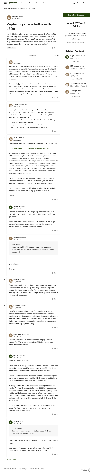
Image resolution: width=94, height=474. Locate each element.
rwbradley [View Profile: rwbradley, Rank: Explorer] (82, 69)
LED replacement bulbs (76, 66)
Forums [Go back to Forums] (22, 8)
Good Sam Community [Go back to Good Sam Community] (11, 8)
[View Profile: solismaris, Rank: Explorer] (9, 17)
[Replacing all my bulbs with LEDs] (17, 63)
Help (42, 468)
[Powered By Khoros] (85, 469)
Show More (11, 460)
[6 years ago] (74, 86)
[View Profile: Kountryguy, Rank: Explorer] (67, 57)
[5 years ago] (74, 58)
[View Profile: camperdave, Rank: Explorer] (11, 62)
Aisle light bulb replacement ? (75, 91)
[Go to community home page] (12, 2)
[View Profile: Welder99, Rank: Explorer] (67, 84)
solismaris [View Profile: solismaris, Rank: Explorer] (15, 16)
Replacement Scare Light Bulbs (77, 56)
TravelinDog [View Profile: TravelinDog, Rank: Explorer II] (17, 104)
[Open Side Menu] (5, 2)
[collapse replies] (5, 61)
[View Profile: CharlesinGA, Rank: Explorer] (11, 139)
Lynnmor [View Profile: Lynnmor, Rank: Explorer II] (16, 279)
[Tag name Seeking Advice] (11, 48)
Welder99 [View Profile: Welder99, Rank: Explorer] (84, 86)
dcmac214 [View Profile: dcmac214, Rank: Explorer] (16, 206)
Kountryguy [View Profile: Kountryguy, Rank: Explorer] (75, 61)
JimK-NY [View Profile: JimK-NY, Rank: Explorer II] (16, 355)
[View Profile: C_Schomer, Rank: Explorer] (11, 307)
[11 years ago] (74, 76)
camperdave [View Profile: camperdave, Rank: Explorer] (17, 61)
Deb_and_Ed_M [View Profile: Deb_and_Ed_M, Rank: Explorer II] (18, 334)
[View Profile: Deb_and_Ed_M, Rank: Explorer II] (11, 335)
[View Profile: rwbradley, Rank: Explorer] (67, 67)
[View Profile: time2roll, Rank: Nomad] (11, 422)
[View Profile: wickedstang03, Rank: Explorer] (67, 74)
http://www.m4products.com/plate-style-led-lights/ (29, 148)
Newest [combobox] (57, 55)
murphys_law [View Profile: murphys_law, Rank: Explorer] (76, 96)
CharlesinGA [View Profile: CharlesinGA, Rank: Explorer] (17, 138)
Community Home (10, 468)
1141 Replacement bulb (78, 83)
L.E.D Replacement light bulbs (77, 73)
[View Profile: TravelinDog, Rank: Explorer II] (11, 105)
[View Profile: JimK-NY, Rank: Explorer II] (11, 356)
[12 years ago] (73, 69)
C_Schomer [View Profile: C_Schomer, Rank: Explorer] (16, 305)
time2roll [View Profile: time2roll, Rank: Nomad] (16, 421)
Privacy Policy (34, 468)
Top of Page (23, 468)
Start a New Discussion (76, 15)
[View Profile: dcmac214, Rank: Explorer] (11, 207)
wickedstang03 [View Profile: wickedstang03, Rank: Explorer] (77, 79)
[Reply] (55, 48)
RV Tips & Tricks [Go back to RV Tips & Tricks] (30, 8)
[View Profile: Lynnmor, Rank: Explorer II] (11, 281)
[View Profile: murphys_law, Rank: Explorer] (67, 92)
